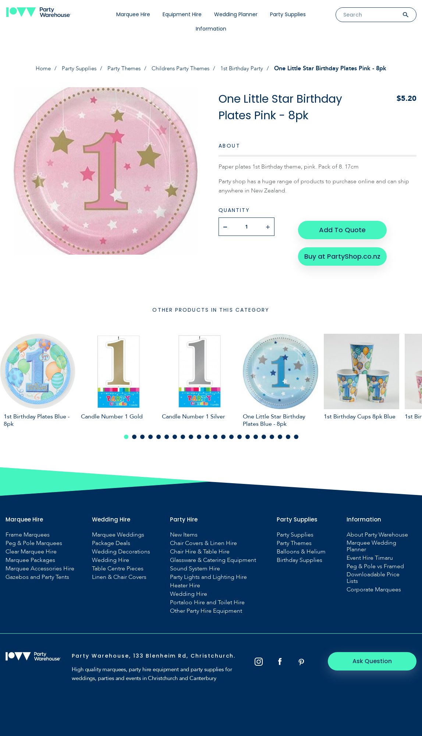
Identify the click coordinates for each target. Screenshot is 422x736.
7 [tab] (175, 435)
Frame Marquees (28, 533)
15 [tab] (239, 435)
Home (39, 68)
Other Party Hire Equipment (206, 609)
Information (211, 28)
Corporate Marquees (374, 587)
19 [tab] (272, 435)
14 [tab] (231, 435)
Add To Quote (342, 226)
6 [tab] (166, 435)
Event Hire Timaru (370, 556)
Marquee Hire (133, 14)
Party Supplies (288, 14)
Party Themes (123, 68)
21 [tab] (288, 435)
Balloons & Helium (301, 549)
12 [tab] (215, 435)
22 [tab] (296, 435)
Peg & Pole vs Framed (375, 564)
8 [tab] (183, 435)
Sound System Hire (195, 566)
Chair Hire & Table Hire (200, 549)
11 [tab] (207, 435)
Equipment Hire (182, 14)
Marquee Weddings (118, 533)
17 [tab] (255, 435)
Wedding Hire (110, 558)
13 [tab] (223, 435)
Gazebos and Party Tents (37, 575)
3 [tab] (142, 435)
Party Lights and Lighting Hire (208, 575)
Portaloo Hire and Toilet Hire (207, 600)
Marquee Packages (30, 558)
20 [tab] (280, 435)
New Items (184, 533)
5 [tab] (158, 435)
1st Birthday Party (246, 68)
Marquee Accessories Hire (40, 566)
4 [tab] (150, 435)
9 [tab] (191, 435)
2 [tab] (134, 435)
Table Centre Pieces (117, 566)
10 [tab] (199, 435)
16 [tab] (247, 435)
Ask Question (376, 659)
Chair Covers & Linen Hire (203, 541)
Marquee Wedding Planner (371, 544)
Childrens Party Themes (182, 68)
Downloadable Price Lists (373, 576)
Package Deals (111, 541)
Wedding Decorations (121, 549)
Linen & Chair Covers (119, 575)
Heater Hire (185, 583)
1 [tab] (126, 435)
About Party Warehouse (377, 533)
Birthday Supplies (299, 558)
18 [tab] (264, 435)
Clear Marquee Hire (31, 549)
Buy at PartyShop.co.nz (342, 250)
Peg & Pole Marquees (34, 541)
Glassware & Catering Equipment (213, 558)
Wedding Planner (236, 14)
